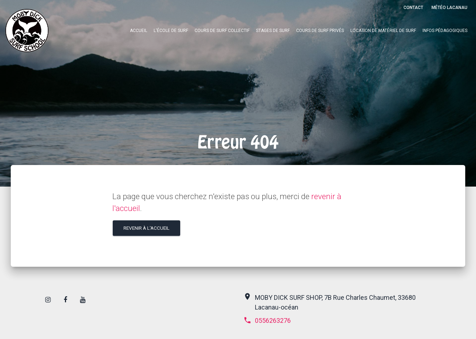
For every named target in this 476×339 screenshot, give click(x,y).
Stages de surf (273, 30)
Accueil (138, 30)
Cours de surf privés (320, 30)
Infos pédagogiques (445, 30)
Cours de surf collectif (222, 30)
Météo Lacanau (449, 7)
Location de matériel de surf (383, 30)
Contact (413, 7)
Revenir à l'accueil (146, 228)
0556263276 (267, 320)
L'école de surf (171, 30)
